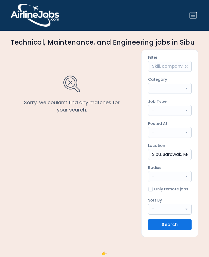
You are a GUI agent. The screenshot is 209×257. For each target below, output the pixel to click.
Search (170, 224)
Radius (154, 167)
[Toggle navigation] (193, 15)
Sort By (155, 200)
